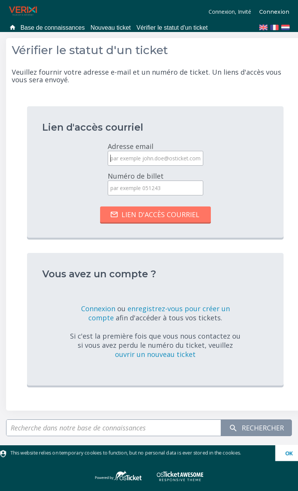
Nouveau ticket (111, 27)
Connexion (274, 11)
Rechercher (256, 428)
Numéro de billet (155, 183)
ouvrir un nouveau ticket (155, 354)
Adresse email (155, 154)
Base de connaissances (53, 27)
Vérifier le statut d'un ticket (172, 27)
